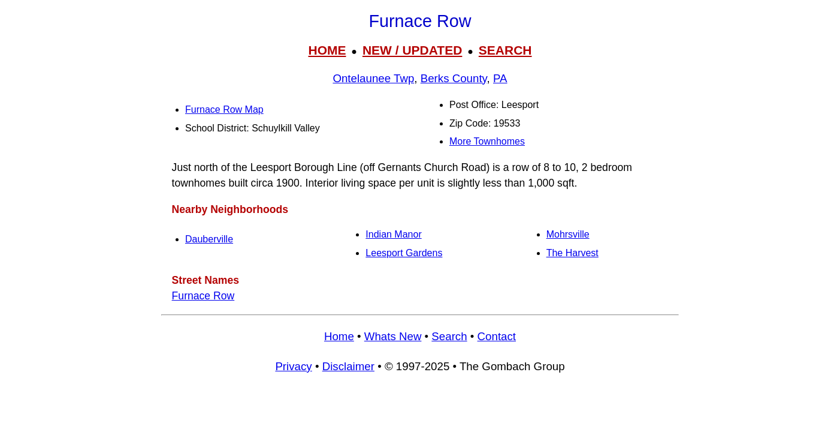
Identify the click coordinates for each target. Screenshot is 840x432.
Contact (497, 336)
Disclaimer (348, 366)
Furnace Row (203, 296)
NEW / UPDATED (412, 50)
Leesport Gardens (403, 253)
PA (500, 78)
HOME (327, 50)
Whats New (393, 336)
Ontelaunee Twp (373, 78)
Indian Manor (393, 234)
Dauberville (209, 239)
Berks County (454, 78)
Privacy (293, 366)
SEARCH (505, 50)
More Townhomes (487, 141)
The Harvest (572, 253)
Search (449, 336)
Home (339, 336)
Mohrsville (568, 234)
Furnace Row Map (224, 109)
